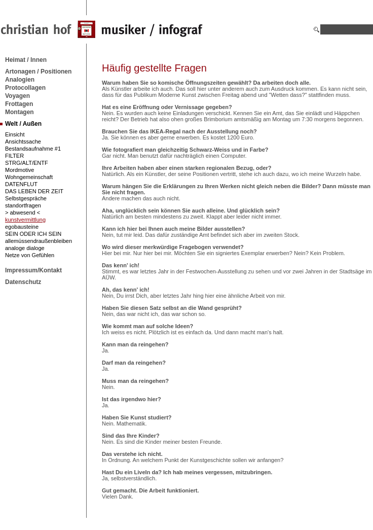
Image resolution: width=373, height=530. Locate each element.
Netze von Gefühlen (29, 255)
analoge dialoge (25, 248)
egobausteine (22, 227)
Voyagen (17, 95)
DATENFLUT (21, 184)
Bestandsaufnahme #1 (33, 149)
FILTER (14, 156)
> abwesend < (22, 212)
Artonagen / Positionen (38, 71)
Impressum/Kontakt (33, 270)
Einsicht (15, 134)
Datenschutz (23, 282)
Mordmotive (19, 170)
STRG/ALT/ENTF (26, 163)
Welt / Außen (23, 123)
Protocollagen (25, 87)
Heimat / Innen (26, 59)
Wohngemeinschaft (29, 177)
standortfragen (23, 205)
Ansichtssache (23, 141)
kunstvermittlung (25, 220)
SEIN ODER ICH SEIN (33, 234)
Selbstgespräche (26, 198)
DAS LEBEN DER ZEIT (34, 191)
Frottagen (19, 104)
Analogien (19, 79)
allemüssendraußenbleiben (38, 241)
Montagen (19, 112)
